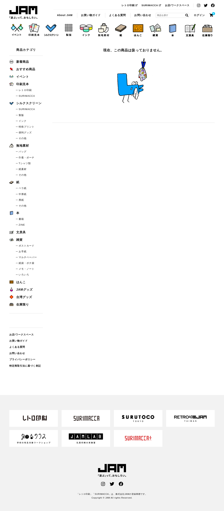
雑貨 (16, 239)
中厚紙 (23, 194)
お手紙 (23, 251)
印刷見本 (19, 84)
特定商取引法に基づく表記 (25, 365)
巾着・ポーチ (26, 157)
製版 (21, 115)
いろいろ (24, 274)
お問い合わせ (142, 15)
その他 (23, 138)
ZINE (22, 224)
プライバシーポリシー (22, 359)
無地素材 (19, 145)
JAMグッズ (21, 289)
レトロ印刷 (130, 5)
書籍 (21, 219)
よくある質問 (117, 15)
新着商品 (19, 61)
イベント (19, 76)
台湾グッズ (20, 297)
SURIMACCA (151, 5)
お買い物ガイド (91, 15)
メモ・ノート (26, 268)
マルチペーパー (28, 257)
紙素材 (23, 169)
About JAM (64, 15)
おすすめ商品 (22, 69)
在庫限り (19, 304)
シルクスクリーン (25, 103)
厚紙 (21, 200)
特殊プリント (26, 126)
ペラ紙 (23, 188)
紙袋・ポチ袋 (26, 263)
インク (23, 121)
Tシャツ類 (25, 163)
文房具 (17, 232)
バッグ (23, 151)
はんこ (17, 282)
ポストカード (26, 245)
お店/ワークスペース (177, 5)
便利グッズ (25, 132)
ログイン (199, 15)
